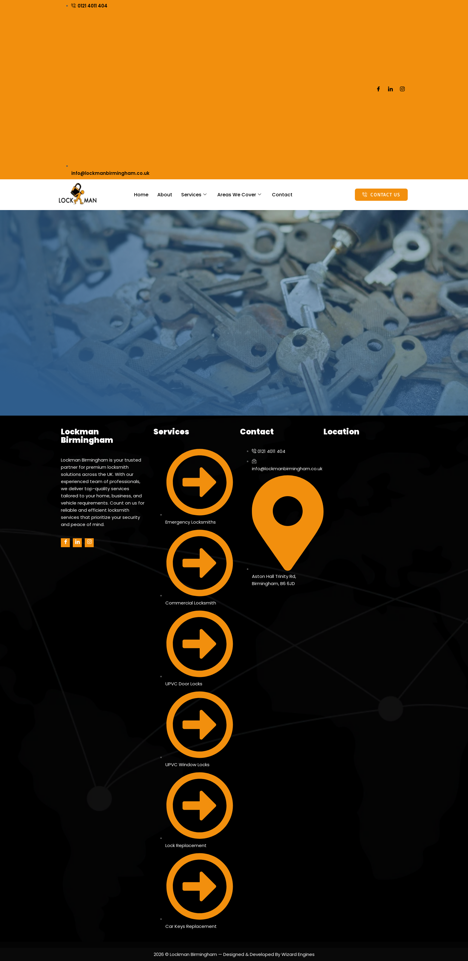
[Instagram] (402, 89)
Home (141, 194)
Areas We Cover (239, 194)
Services (194, 194)
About (164, 194)
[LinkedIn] (390, 89)
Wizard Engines (297, 954)
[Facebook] (378, 89)
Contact (282, 194)
